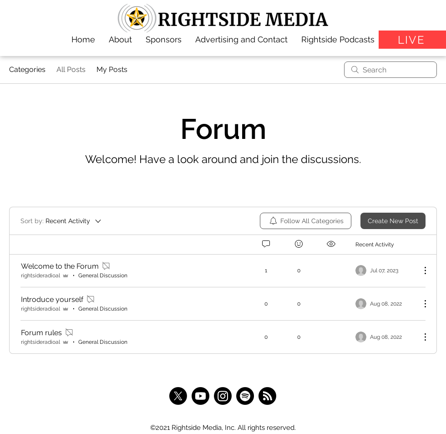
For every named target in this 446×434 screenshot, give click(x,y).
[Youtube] (200, 396)
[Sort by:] (61, 220)
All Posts (71, 69)
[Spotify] (245, 396)
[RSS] (267, 396)
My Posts (111, 69)
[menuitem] (305, 221)
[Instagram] (223, 396)
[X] (178, 396)
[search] (390, 69)
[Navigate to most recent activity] (384, 270)
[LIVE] (412, 40)
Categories (27, 69)
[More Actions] (420, 270)
